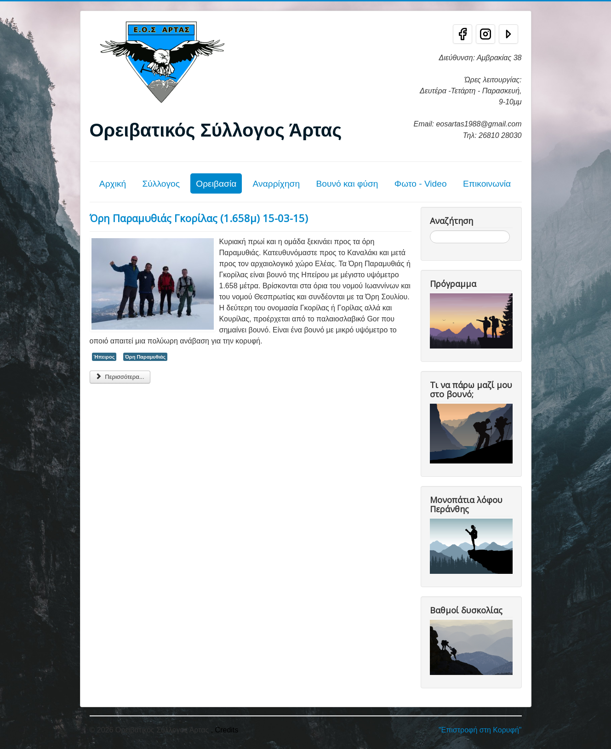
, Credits (225, 730)
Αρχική (112, 184)
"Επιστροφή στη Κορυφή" (480, 730)
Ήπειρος (104, 357)
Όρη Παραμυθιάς (145, 357)
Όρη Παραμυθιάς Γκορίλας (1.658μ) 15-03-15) (199, 218)
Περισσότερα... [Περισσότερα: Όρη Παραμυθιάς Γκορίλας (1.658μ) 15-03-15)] (120, 376)
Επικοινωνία (487, 184)
